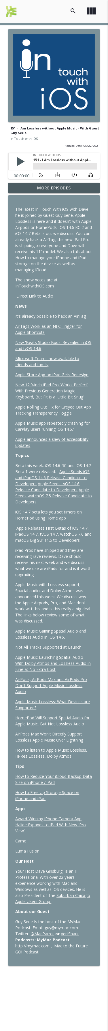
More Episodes (54, 188)
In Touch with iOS (24, 138)
